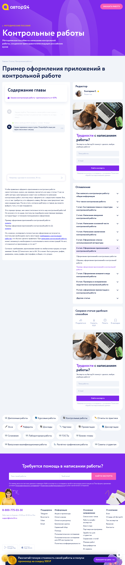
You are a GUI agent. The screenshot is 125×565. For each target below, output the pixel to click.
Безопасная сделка (62, 524)
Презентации (87, 427)
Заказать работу (111, 6)
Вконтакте (45, 517)
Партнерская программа (92, 529)
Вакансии (109, 524)
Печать (105, 322)
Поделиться (80, 322)
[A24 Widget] (36, 146)
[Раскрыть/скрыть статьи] (117, 193)
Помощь (58, 530)
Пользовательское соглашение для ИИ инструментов (67, 538)
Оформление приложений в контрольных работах (96, 256)
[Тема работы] (97, 153)
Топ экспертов (112, 520)
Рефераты (26, 427)
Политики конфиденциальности (53, 486)
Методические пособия (16, 26)
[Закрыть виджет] (119, 555)
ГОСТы (64, 435)
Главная (5, 61)
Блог (108, 513)
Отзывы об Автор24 (114, 517)
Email (43, 524)
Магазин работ (89, 542)
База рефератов (89, 545)
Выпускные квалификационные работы (26, 444)
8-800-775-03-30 (12, 510)
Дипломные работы (16, 418)
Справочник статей (90, 538)
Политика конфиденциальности (67, 543)
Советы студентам (105, 444)
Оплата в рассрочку (63, 520)
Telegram (44, 513)
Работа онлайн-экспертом (89, 521)
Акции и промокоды (63, 513)
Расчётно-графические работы (71, 444)
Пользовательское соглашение (67, 534)
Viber (43, 520)
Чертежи (65, 427)
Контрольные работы (23, 61)
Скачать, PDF (94, 323)
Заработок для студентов (89, 534)
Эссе (9, 427)
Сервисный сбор (61, 527)
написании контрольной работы (54, 238)
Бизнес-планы (84, 435)
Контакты (110, 527)
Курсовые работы (45, 418)
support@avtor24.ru (9, 518)
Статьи (11, 61)
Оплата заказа (60, 517)
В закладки (115, 322)
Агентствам (87, 526)
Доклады (46, 427)
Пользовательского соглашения (27, 486)
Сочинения (12, 435)
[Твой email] (97, 161)
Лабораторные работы (39, 435)
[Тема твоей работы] (34, 476)
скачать (8, 223)
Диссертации (110, 427)
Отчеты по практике (106, 418)
